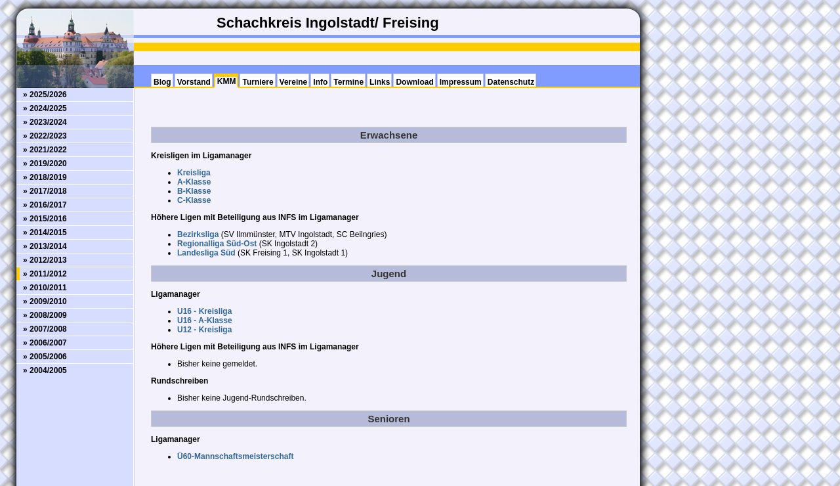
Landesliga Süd (206, 252)
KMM (226, 81)
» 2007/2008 (45, 329)
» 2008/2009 (45, 315)
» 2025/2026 (45, 94)
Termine (348, 82)
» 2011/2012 (45, 273)
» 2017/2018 (45, 191)
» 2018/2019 (45, 177)
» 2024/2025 (45, 108)
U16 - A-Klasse (204, 320)
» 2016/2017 (45, 205)
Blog (162, 82)
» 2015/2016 (45, 218)
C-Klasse (194, 200)
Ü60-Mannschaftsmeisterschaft (235, 456)
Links (379, 82)
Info (320, 82)
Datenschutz (511, 82)
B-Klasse (194, 191)
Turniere (257, 82)
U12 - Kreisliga (204, 329)
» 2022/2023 (45, 136)
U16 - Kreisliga (204, 311)
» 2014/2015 (45, 232)
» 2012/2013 (45, 260)
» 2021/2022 (45, 149)
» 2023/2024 (45, 122)
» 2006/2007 (45, 342)
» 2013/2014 (45, 246)
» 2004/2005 (45, 370)
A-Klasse (194, 182)
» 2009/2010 (45, 301)
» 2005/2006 (45, 356)
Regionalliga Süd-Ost (217, 243)
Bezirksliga (198, 234)
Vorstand (194, 82)
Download (414, 82)
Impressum (461, 82)
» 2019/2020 (45, 163)
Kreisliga (194, 172)
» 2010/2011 (45, 287)
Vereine (294, 82)
